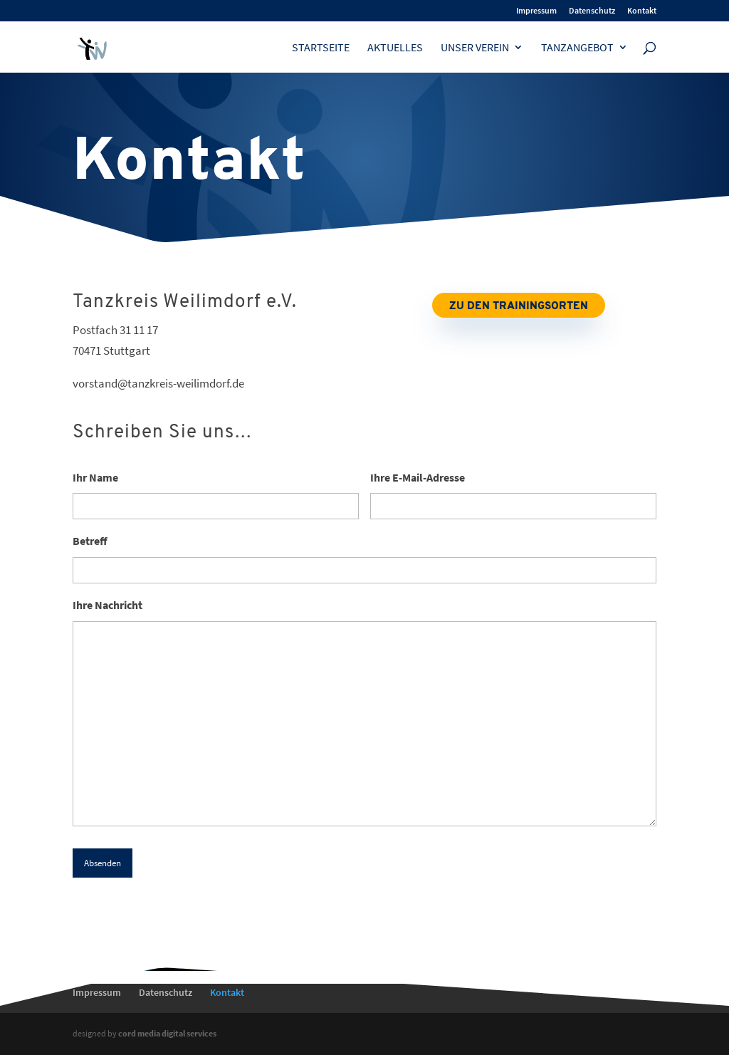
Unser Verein (475, 48)
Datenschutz (592, 11)
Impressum (536, 11)
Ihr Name (95, 477)
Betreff (90, 541)
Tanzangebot (577, 48)
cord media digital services (167, 1033)
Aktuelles (395, 48)
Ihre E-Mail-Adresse (417, 477)
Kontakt (641, 11)
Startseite (321, 48)
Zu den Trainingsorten (518, 306)
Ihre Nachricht (107, 605)
